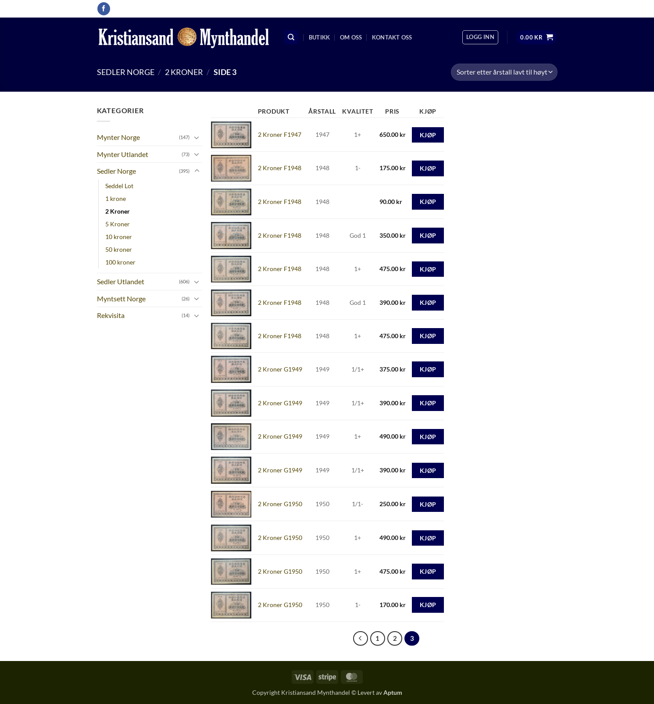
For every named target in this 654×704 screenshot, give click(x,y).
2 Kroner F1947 (279, 134)
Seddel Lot (119, 185)
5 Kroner (117, 224)
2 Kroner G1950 (280, 503)
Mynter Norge (118, 137)
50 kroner (118, 249)
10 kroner (118, 236)
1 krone (115, 198)
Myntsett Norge (121, 298)
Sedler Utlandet (120, 281)
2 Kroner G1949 (280, 369)
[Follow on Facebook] (103, 8)
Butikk (319, 37)
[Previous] (360, 638)
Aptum (392, 692)
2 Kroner (184, 72)
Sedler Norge (125, 72)
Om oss (351, 37)
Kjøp (428, 135)
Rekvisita (111, 315)
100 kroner (120, 262)
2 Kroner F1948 (279, 168)
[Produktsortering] (504, 72)
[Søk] (291, 37)
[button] (480, 37)
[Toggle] (197, 137)
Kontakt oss (392, 37)
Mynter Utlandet (122, 154)
